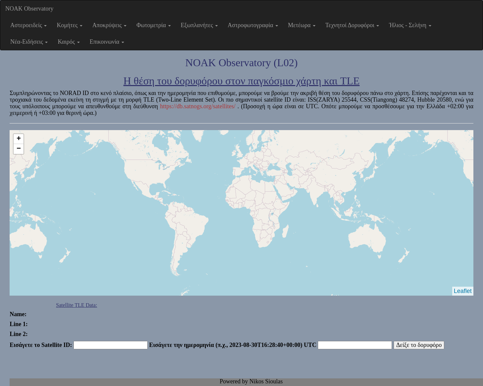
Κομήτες (69, 25)
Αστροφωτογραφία (253, 25)
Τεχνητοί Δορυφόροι (352, 25)
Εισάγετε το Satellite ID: (41, 345)
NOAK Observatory (29, 8)
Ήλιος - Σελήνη (410, 25)
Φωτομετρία (153, 25)
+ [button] (19, 139)
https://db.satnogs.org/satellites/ (198, 106)
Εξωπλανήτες (199, 25)
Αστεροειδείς (28, 25)
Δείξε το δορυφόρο (419, 345)
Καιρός (68, 41)
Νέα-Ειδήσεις (29, 41)
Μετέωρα (301, 25)
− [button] (19, 149)
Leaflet (463, 291)
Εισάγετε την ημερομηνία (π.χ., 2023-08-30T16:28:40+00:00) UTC (232, 345)
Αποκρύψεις (109, 25)
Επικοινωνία (107, 41)
